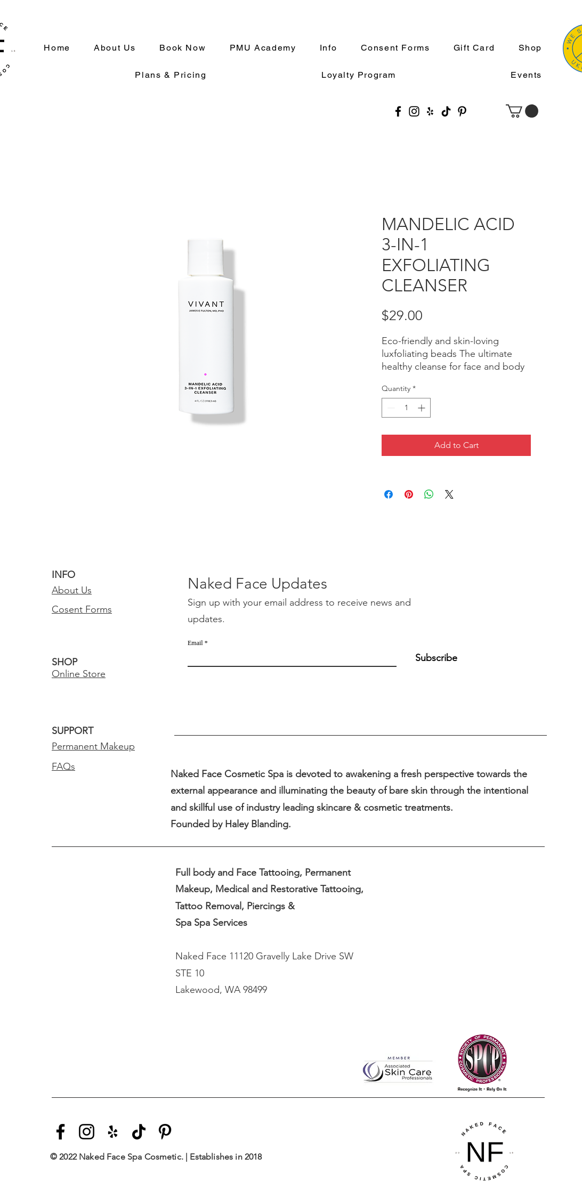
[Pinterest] (462, 111)
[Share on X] (449, 494)
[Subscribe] (430, 658)
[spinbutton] (406, 407)
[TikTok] (446, 111)
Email (195, 643)
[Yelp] (430, 111)
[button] (323, 48)
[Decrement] (390, 407)
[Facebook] (398, 111)
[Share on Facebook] (388, 494)
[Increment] (422, 407)
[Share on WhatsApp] (429, 494)
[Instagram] (414, 111)
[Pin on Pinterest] (408, 494)
